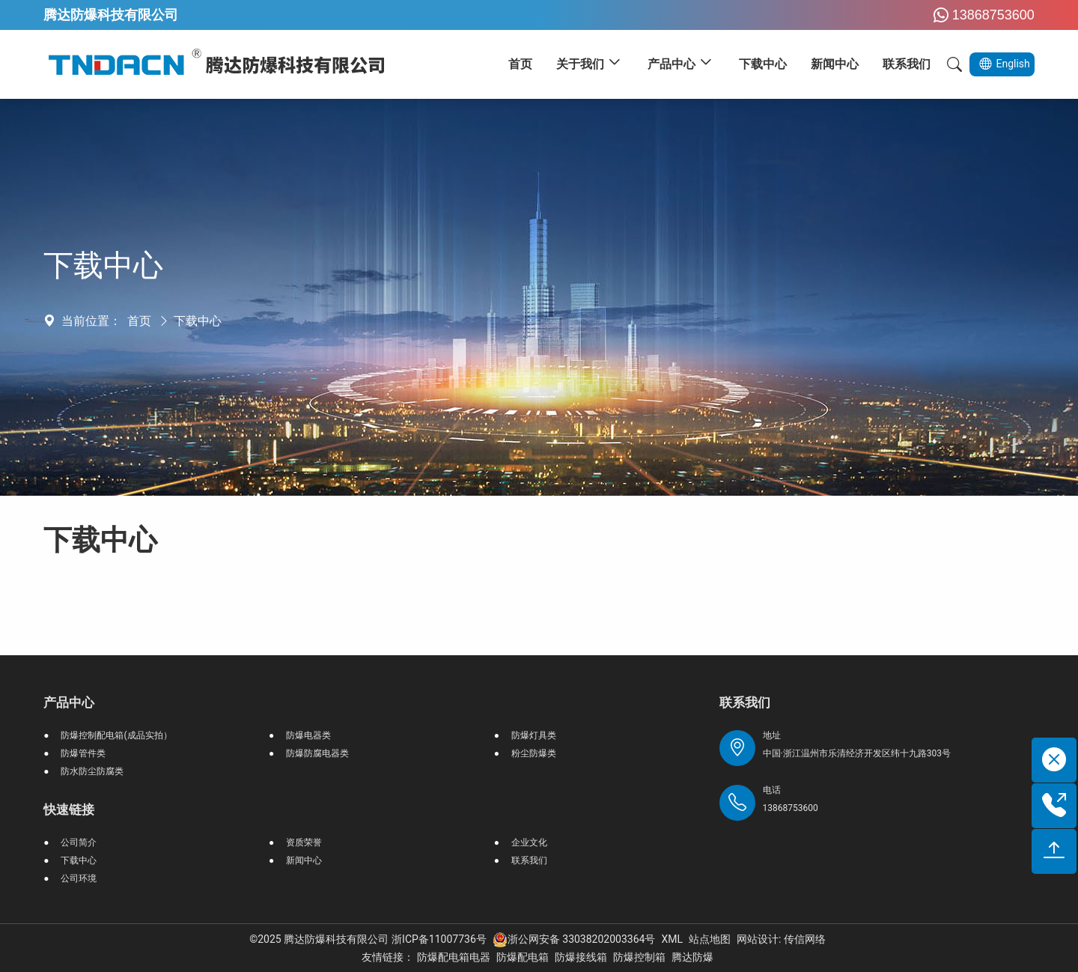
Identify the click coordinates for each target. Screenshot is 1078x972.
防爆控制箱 (639, 957)
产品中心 (68, 702)
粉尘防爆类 (533, 753)
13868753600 (982, 15)
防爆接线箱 (581, 957)
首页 (139, 321)
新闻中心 (304, 860)
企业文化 (529, 842)
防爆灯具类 (533, 735)
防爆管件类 (83, 753)
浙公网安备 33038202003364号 (574, 939)
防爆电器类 (308, 735)
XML (672, 939)
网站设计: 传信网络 (781, 939)
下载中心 (198, 321)
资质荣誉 (304, 842)
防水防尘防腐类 (92, 771)
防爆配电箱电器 (453, 957)
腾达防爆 (692, 957)
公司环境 (79, 878)
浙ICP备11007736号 (439, 939)
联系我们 (529, 860)
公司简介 (79, 842)
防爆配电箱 (522, 957)
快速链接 (68, 809)
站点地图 (710, 939)
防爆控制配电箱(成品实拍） (116, 735)
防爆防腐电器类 (317, 753)
